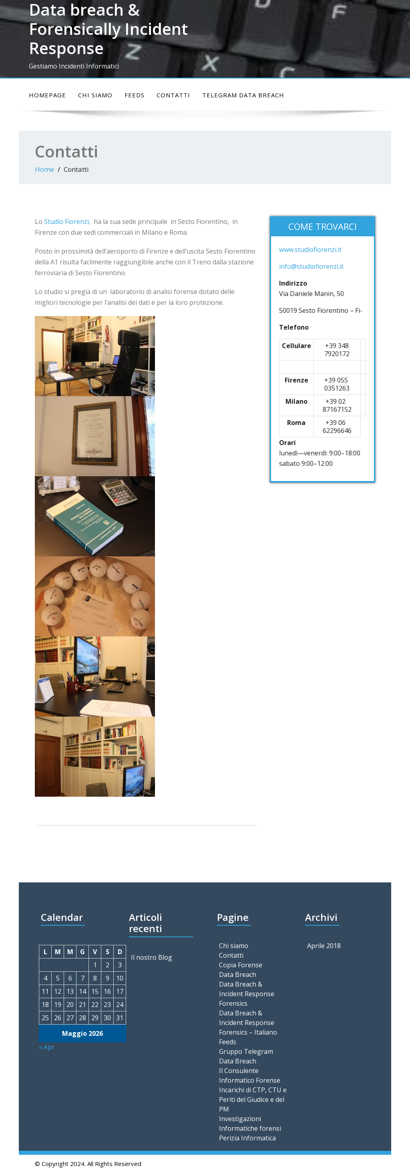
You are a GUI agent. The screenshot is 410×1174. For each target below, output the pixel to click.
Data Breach (237, 974)
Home (44, 169)
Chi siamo (95, 95)
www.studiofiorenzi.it (310, 249)
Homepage (47, 95)
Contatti (173, 95)
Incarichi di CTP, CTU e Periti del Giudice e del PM (253, 1099)
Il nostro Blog (151, 957)
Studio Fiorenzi (66, 221)
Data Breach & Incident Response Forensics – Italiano (248, 1023)
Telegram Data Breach (243, 95)
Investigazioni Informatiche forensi (250, 1123)
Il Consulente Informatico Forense (249, 1075)
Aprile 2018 (324, 945)
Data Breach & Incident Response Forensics (246, 994)
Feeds (135, 95)
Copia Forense (240, 965)
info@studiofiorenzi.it (311, 266)
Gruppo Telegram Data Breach (246, 1056)
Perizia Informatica (247, 1138)
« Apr (46, 1047)
